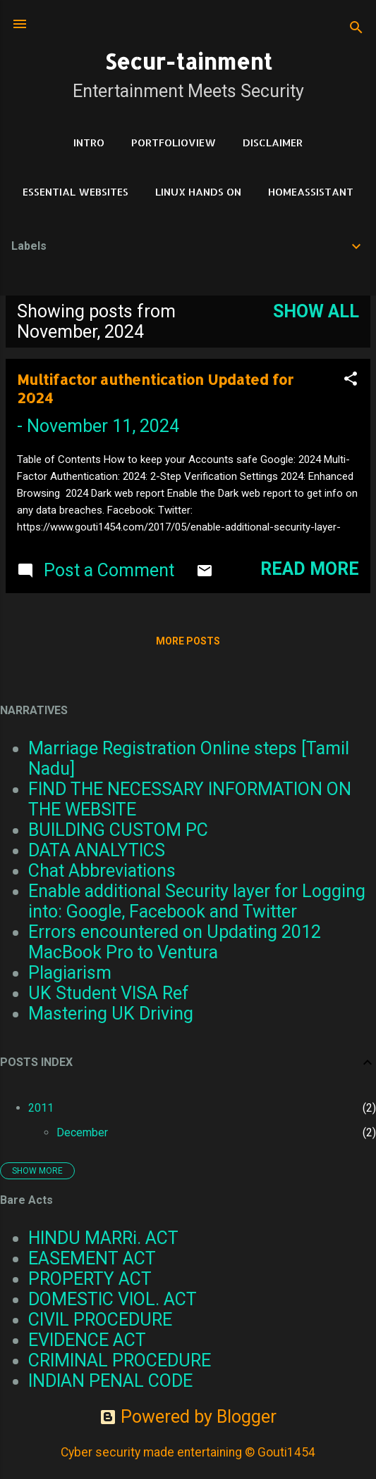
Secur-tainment (188, 61)
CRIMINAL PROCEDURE (119, 1360)
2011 (41, 1108)
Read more (309, 569)
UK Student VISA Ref (108, 993)
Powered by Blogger (188, 1417)
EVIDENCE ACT (87, 1340)
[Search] (356, 28)
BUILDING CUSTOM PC (118, 830)
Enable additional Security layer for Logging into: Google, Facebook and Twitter (196, 901)
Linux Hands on (198, 191)
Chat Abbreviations (102, 871)
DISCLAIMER (273, 142)
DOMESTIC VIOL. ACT (112, 1299)
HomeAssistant (310, 191)
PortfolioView (173, 142)
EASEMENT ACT (92, 1258)
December (82, 1132)
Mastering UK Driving (110, 1013)
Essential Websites (75, 191)
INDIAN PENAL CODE (110, 1381)
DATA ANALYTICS (96, 850)
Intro (88, 142)
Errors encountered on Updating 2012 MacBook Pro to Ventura (174, 942)
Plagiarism (69, 973)
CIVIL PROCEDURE (100, 1319)
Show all (316, 311)
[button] (350, 380)
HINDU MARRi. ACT (103, 1238)
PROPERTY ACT (90, 1279)
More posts (188, 641)
